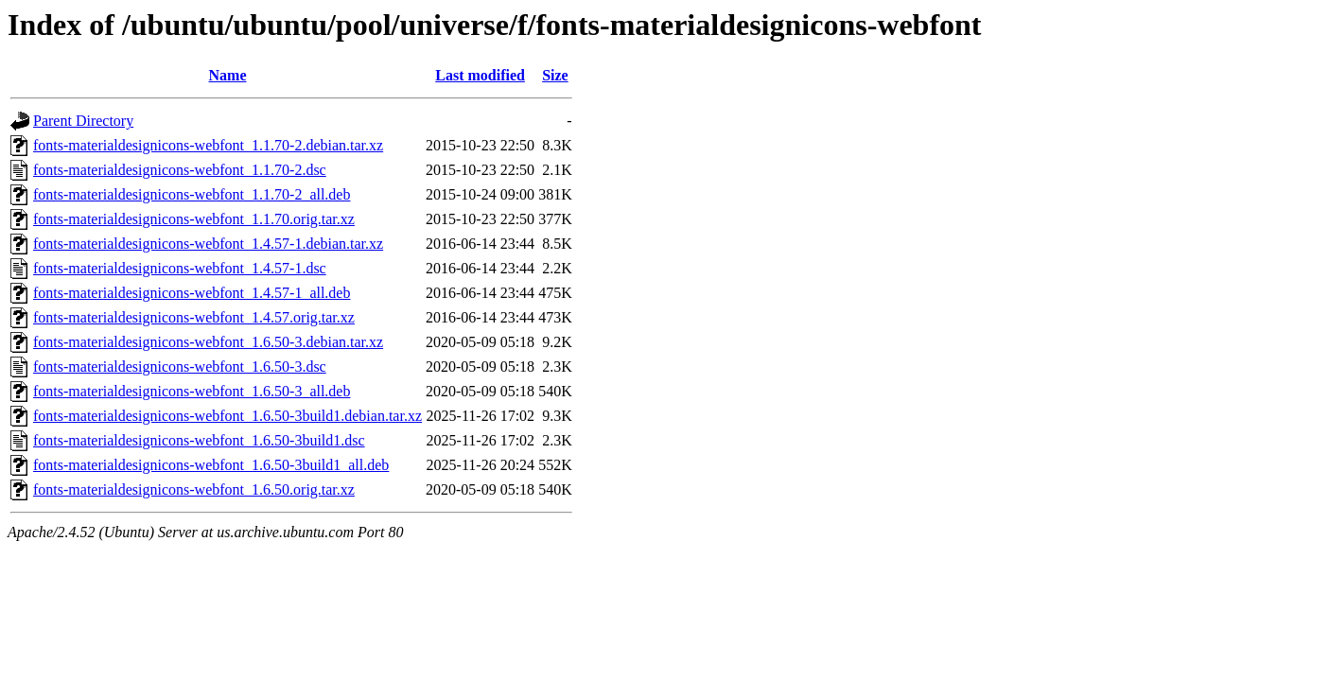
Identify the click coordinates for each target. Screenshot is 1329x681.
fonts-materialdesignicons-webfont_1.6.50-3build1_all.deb (211, 465)
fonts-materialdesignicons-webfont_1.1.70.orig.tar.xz (194, 219)
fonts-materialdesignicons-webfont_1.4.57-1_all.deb (191, 293)
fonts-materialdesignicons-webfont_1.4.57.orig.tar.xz (194, 317)
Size (555, 75)
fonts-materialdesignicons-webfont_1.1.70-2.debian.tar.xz (208, 145)
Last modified (480, 75)
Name (228, 75)
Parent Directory (83, 121)
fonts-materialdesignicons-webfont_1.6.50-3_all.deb (191, 391)
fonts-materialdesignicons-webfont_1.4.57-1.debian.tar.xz (208, 244)
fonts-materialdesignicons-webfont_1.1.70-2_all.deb (191, 194)
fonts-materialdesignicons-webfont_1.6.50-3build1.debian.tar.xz (227, 416)
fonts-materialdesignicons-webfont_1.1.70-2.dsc (179, 170)
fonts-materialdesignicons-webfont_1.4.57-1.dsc (179, 268)
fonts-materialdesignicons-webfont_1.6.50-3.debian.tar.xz (208, 342)
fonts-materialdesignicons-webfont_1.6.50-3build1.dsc (199, 440)
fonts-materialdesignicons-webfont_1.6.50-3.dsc (179, 366)
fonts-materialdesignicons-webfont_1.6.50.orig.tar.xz (194, 489)
